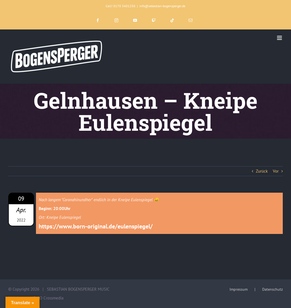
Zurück (262, 171)
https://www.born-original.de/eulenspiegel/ (96, 226)
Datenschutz (272, 289)
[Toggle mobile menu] (280, 38)
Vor (276, 171)
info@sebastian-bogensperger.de (162, 6)
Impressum (239, 289)
